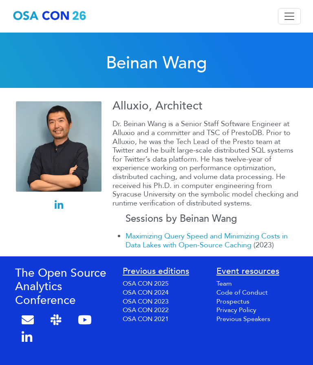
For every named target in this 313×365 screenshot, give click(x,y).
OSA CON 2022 (146, 310)
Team (224, 283)
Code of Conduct (242, 292)
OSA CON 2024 (146, 292)
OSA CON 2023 (146, 301)
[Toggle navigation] (289, 16)
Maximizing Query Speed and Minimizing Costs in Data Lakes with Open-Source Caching (207, 240)
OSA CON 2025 (146, 283)
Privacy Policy (236, 310)
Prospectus (232, 301)
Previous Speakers (243, 319)
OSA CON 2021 (146, 319)
